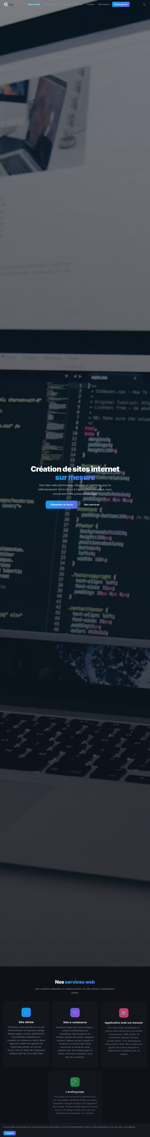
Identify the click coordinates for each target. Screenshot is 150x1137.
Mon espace (104, 4)
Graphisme (66, 4)
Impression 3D (50, 4)
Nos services (91, 504)
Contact (90, 4)
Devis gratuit (120, 4)
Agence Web (34, 4)
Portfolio (79, 4)
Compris (10, 1133)
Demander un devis (61, 504)
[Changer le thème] (144, 4)
